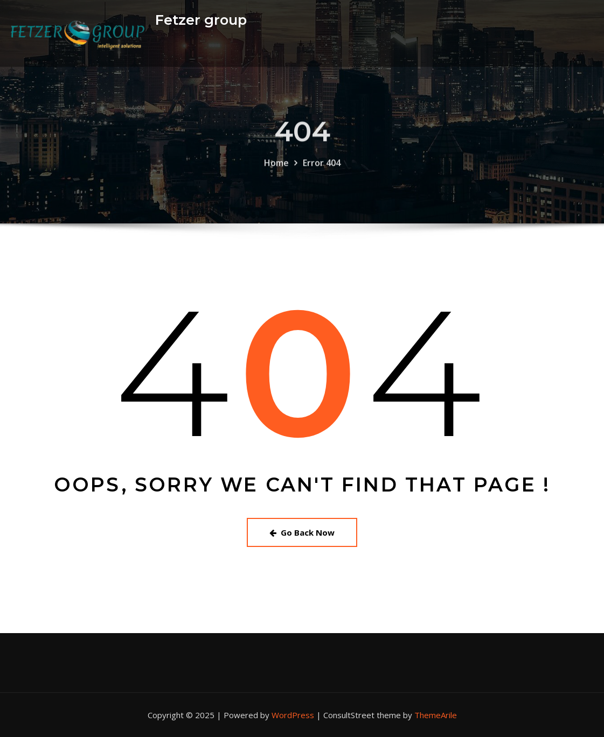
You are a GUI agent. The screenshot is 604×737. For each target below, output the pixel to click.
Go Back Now (302, 532)
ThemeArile (435, 715)
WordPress (293, 715)
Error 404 (322, 167)
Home (276, 167)
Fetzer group (201, 19)
